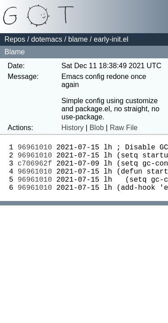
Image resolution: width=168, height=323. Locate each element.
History (72, 127)
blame (78, 39)
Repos (14, 39)
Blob (97, 127)
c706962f (34, 168)
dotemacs (46, 39)
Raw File (124, 127)
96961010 (34, 148)
